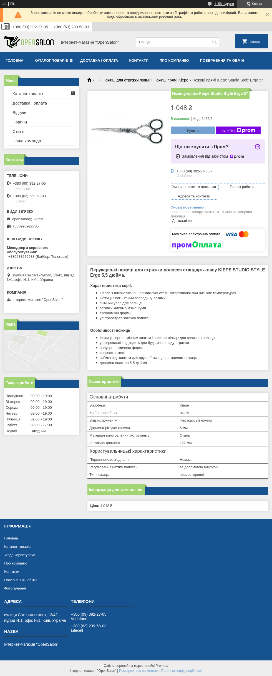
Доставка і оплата (99, 60)
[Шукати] (214, 42)
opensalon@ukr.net (27, 219)
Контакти (138, 60)
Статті (18, 131)
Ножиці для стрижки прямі (126, 80)
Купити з (238, 130)
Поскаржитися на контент (138, 671)
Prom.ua (162, 666)
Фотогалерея (15, 588)
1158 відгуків (224, 4)
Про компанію (174, 60)
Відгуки (19, 112)
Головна (14, 60)
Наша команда (26, 140)
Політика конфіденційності (181, 671)
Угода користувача (19, 555)
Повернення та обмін (222, 60)
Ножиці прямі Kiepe (170, 80)
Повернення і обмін (20, 580)
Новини (19, 122)
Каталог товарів (51, 60)
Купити (193, 130)
